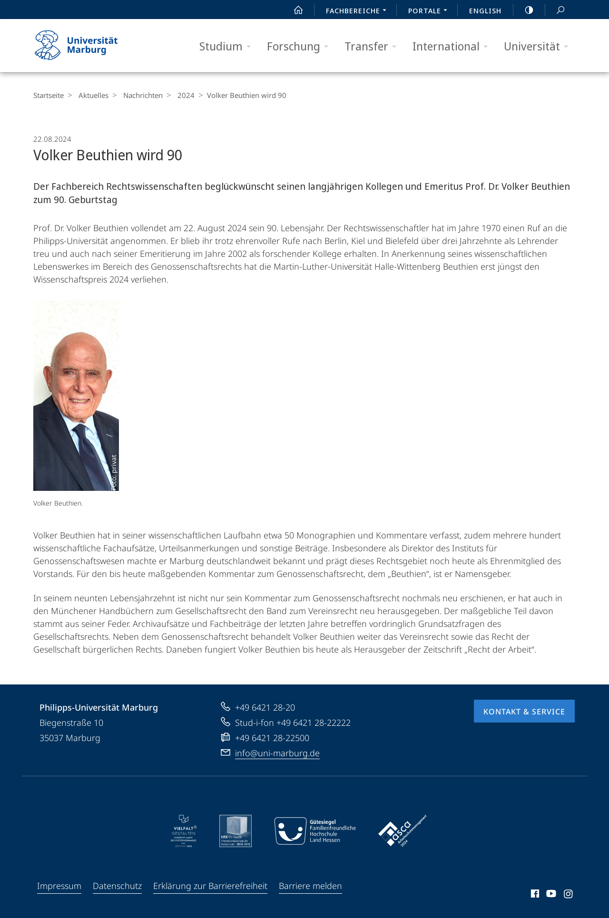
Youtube (550, 895)
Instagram (569, 895)
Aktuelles (91, 95)
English (485, 10)
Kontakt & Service (524, 711)
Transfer (373, 46)
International (453, 46)
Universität (539, 46)
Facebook (534, 895)
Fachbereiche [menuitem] (359, 11)
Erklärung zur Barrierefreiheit (210, 885)
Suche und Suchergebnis (555, 10)
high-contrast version (523, 10)
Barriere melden (310, 885)
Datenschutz (117, 885)
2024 (178, 95)
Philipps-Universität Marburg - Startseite (84, 45)
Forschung (300, 46)
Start (293, 10)
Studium (228, 46)
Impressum (59, 885)
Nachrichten (138, 95)
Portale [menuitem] (430, 11)
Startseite (48, 95)
